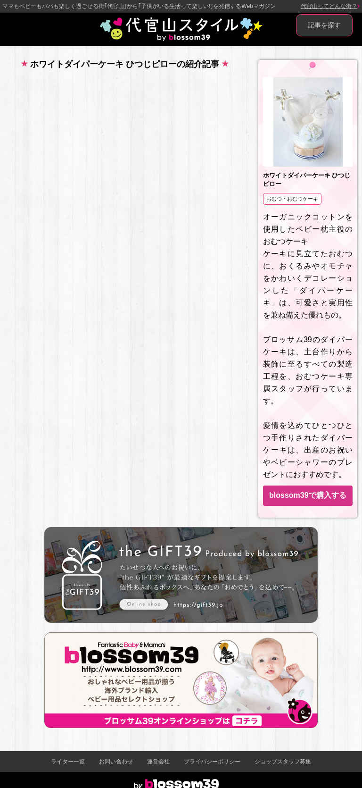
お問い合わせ (116, 761)
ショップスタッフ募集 (283, 761)
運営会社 (158, 761)
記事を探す (324, 25)
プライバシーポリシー (212, 761)
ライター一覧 (68, 761)
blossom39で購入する (307, 495)
